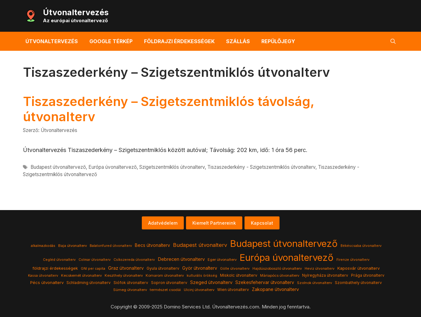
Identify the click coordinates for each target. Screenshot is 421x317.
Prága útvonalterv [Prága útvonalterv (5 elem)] (367, 275)
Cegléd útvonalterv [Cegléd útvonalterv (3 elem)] (59, 260)
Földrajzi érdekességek (179, 41)
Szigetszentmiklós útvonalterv (172, 167)
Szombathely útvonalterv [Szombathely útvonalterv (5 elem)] (358, 282)
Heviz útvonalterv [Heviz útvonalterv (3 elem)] (320, 269)
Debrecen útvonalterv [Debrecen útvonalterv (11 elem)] (181, 259)
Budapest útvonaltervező (58, 167)
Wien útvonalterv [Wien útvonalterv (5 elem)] (233, 289)
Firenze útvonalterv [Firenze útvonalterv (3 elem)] (352, 260)
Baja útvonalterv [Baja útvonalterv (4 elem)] (72, 245)
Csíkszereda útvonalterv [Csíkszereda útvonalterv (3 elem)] (134, 260)
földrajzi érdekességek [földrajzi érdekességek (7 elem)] (55, 268)
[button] (393, 41)
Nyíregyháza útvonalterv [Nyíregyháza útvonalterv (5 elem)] (325, 275)
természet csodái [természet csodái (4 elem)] (165, 289)
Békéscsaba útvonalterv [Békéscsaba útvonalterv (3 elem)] (361, 246)
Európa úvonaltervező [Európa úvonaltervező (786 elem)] (286, 257)
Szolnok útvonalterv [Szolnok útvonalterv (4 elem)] (314, 283)
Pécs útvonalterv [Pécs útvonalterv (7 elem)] (47, 282)
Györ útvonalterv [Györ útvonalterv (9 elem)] (199, 268)
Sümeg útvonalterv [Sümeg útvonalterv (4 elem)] (130, 289)
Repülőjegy (278, 41)
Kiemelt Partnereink (214, 223)
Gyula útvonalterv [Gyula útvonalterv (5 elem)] (163, 268)
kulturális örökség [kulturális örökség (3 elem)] (202, 276)
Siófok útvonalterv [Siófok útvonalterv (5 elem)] (131, 282)
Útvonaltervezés (76, 12)
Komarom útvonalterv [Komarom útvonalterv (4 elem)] (165, 275)
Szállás (238, 41)
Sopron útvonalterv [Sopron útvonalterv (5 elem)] (169, 282)
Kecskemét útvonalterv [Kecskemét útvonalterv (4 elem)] (81, 275)
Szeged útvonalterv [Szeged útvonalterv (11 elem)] (211, 282)
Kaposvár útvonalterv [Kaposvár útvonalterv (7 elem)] (358, 268)
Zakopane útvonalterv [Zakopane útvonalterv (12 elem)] (275, 289)
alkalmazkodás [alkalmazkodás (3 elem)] (43, 246)
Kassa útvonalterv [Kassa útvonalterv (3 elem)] (43, 276)
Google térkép (111, 41)
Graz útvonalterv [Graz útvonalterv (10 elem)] (126, 268)
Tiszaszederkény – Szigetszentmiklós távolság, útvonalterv (168, 109)
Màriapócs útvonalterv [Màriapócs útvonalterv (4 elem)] (279, 275)
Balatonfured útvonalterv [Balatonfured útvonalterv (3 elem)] (111, 246)
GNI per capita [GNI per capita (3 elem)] (93, 269)
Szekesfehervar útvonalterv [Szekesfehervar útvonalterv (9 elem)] (264, 282)
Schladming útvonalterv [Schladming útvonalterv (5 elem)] (88, 282)
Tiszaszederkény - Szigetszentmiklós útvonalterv (261, 167)
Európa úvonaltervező (112, 167)
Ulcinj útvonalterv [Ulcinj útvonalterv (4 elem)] (199, 289)
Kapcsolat (262, 223)
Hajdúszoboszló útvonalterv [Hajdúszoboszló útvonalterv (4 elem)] (277, 268)
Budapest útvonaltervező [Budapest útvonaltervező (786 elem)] (284, 243)
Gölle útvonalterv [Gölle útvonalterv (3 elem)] (235, 269)
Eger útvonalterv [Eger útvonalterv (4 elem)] (222, 259)
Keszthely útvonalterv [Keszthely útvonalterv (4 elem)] (124, 275)
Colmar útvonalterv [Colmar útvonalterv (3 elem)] (95, 260)
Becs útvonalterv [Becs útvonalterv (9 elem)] (152, 245)
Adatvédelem (162, 223)
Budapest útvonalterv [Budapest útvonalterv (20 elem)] (200, 245)
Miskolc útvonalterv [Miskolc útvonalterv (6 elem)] (238, 275)
